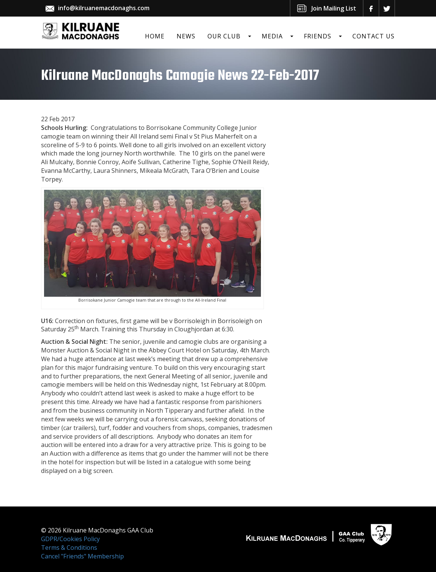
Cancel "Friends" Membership (82, 556)
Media (272, 36)
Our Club (224, 36)
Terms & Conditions (69, 547)
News (186, 36)
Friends (317, 36)
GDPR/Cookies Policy (70, 539)
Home (155, 36)
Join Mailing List (333, 8)
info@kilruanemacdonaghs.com (103, 8)
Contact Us (373, 36)
